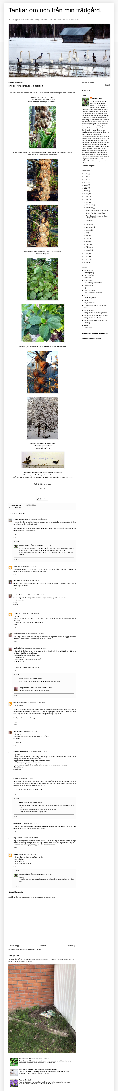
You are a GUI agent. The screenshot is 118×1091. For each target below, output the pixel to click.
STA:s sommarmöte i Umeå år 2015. (96, 305)
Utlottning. (87, 323)
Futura (15, 854)
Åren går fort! (14, 955)
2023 (86, 176)
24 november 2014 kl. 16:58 (28, 731)
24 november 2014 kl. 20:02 (37, 752)
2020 (86, 185)
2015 (86, 199)
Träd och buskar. (20, 508)
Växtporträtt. (88, 328)
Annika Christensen (20, 595)
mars (88, 244)
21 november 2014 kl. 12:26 (35, 634)
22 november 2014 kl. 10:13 (32, 678)
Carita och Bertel (19, 634)
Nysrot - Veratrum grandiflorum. (96, 213)
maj (87, 238)
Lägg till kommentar (16, 892)
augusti (88, 230)
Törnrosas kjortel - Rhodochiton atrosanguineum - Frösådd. (38, 1069)
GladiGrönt (17, 823)
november (89, 208)
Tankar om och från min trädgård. (55, 10)
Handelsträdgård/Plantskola (93, 283)
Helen (21, 678)
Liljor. (85, 288)
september (89, 227)
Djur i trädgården (89, 275)
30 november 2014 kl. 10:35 (28, 778)
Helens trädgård (24, 545)
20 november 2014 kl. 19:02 (37, 595)
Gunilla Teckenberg (20, 702)
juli (87, 233)
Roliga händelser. (89, 303)
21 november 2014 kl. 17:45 (37, 648)
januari (88, 250)
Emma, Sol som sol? (20, 519)
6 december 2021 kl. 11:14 (27, 854)
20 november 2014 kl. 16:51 (42, 545)
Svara (15, 537)
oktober (88, 224)
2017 (86, 194)
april (87, 241)
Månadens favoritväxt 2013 (93, 293)
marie (15, 566)
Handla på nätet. (89, 285)
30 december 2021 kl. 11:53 (42, 874)
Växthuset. (87, 325)
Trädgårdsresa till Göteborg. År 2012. (96, 315)
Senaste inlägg (14, 946)
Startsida (43, 946)
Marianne (16, 580)
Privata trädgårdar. (90, 298)
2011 (86, 259)
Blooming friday (89, 273)
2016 (86, 196)
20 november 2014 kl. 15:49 (38, 519)
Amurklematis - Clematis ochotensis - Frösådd (34, 1059)
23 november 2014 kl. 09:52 (37, 702)
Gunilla (15, 731)
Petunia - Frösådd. (25, 1080)
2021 (86, 182)
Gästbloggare (88, 280)
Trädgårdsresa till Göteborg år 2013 (95, 313)
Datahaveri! (89, 220)
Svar (17, 541)
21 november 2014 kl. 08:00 (30, 613)
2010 (86, 262)
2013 (86, 253)
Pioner (86, 295)
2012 (86, 256)
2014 (86, 202)
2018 (86, 191)
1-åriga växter (88, 270)
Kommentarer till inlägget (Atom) (30, 949)
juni (87, 235)
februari (88, 247)
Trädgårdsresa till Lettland (92, 318)
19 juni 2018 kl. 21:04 (31, 838)
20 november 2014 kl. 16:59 (27, 566)
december (89, 205)
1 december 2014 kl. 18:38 (30, 823)
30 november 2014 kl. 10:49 (32, 802)
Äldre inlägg (71, 946)
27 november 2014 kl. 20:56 (42, 688)
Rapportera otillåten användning (95, 333)
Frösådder (87, 278)
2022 (86, 179)
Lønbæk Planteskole (20, 752)
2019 (86, 188)
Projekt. (86, 300)
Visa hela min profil (88, 166)
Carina (15, 778)
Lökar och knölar (89, 290)
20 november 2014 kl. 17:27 (30, 580)
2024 (86, 173)
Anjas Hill (16, 613)
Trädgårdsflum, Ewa (20, 648)
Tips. (85, 308)
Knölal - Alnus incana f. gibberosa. (97, 210)
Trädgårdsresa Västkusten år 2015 (95, 320)
